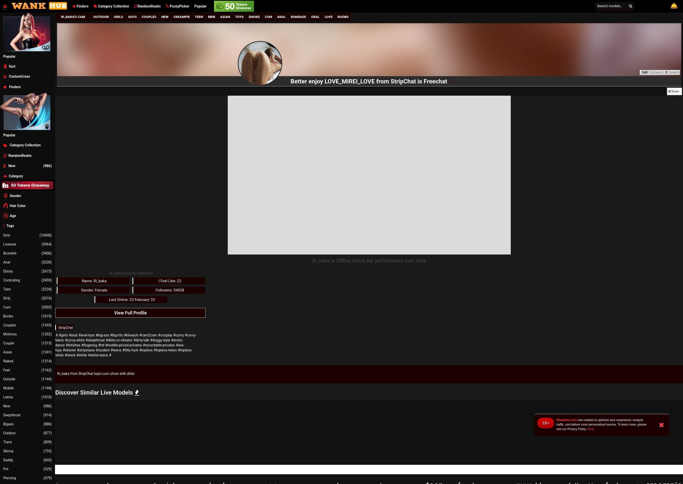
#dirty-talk (141, 340)
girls (118, 17)
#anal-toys (86, 335)
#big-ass (102, 335)
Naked (27, 361)
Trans (27, 442)
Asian (27, 352)
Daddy (27, 460)
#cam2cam (148, 335)
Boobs (27, 316)
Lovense (27, 244)
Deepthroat (27, 415)
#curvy (178, 335)
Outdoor (27, 433)
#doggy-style (160, 340)
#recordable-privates (159, 345)
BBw (211, 17)
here (591, 429)
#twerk (70, 355)
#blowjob (131, 335)
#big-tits (116, 335)
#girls (63, 335)
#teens (116, 350)
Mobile (27, 388)
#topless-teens (165, 350)
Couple (27, 343)
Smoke (254, 17)
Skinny (27, 451)
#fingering (89, 345)
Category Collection (111, 6)
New (27, 406)
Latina (27, 397)
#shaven (69, 350)
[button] (177, 6)
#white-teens (98, 355)
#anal (73, 335)
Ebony (27, 271)
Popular (200, 6)
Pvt (27, 469)
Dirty (27, 298)
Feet (27, 370)
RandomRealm (147, 6)
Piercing (27, 478)
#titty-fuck (130, 350)
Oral (315, 17)
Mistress (27, 334)
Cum (27, 307)
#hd (101, 345)
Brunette (27, 253)
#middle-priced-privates (123, 345)
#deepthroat (95, 340)
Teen (27, 289)
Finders (80, 6)
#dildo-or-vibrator (119, 340)
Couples (27, 325)
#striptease (86, 350)
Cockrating (27, 280)
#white (81, 355)
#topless (146, 350)
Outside (27, 379)
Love (329, 17)
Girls (27, 235)
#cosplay (165, 335)
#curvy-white (74, 340)
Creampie (182, 17)
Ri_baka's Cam (73, 17)
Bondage (298, 17)
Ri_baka (63, 374)
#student (103, 350)
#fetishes (73, 345)
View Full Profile (130, 312)
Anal (27, 262)
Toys (239, 17)
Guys (132, 17)
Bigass (27, 424)
